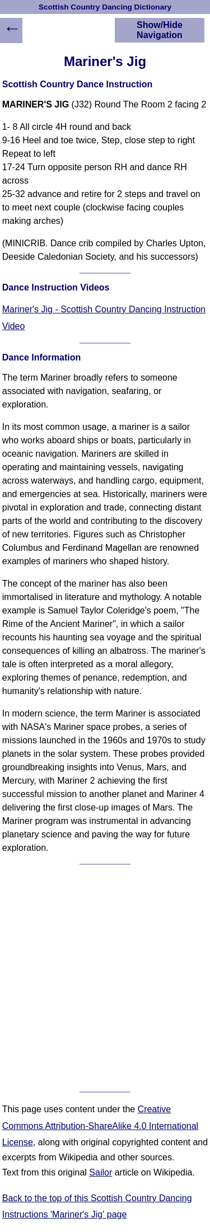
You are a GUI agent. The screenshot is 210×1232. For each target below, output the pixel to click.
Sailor (100, 1172)
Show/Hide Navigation (160, 30)
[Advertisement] (105, 978)
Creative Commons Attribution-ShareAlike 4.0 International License (100, 1125)
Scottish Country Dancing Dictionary (105, 7)
